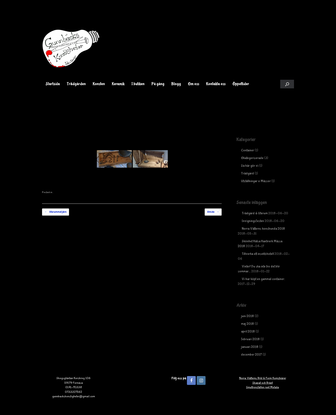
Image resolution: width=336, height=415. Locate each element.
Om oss (193, 84)
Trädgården (76, 84)
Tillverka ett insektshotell (258, 254)
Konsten (99, 84)
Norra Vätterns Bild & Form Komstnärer (262, 378)
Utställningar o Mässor (256, 181)
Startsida (53, 84)
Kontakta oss (215, 84)
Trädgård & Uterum (255, 213)
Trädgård (247, 173)
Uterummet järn (55, 212)
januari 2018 (249, 347)
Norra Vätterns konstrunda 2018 (263, 229)
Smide (213, 212)
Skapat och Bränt (262, 383)
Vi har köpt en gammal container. (263, 279)
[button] (287, 84)
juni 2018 (247, 316)
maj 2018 (247, 324)
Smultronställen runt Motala (262, 387)
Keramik (118, 84)
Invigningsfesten (253, 221)
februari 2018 (250, 339)
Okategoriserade (252, 158)
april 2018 (248, 331)
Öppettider (240, 84)
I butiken (137, 84)
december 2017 (251, 354)
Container (247, 150)
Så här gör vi (249, 166)
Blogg (176, 84)
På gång (157, 84)
